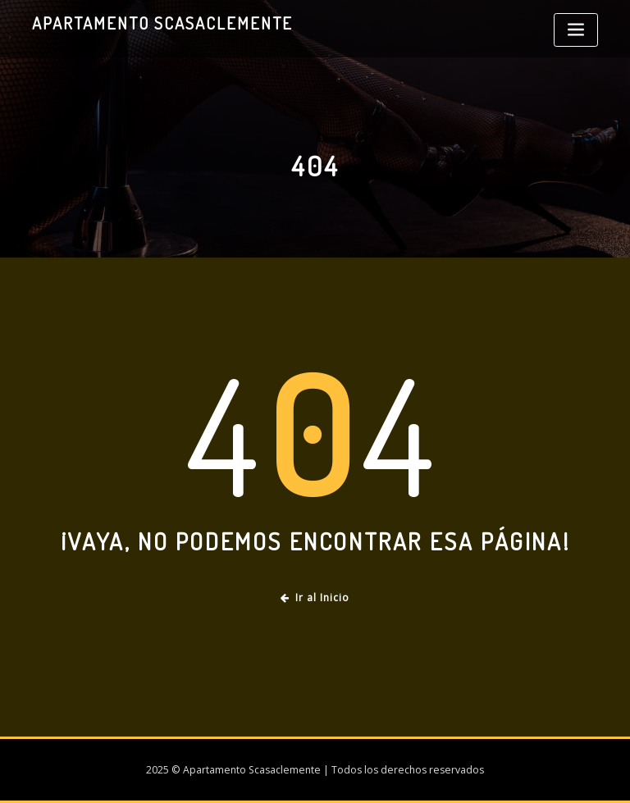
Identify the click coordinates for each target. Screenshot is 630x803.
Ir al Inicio (315, 598)
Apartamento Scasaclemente (162, 23)
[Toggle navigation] (576, 30)
